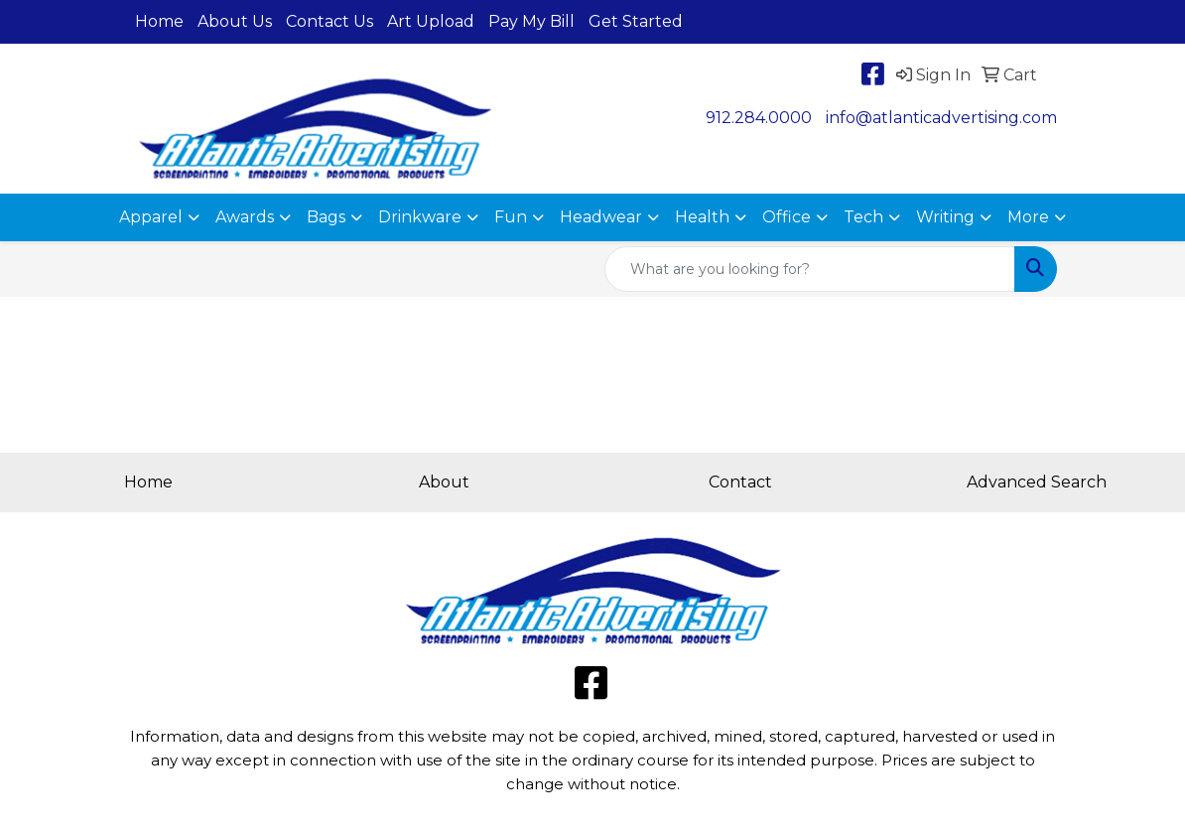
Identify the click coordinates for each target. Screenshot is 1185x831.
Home (159, 21)
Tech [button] (863, 217)
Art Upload (430, 21)
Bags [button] (326, 217)
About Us (235, 21)
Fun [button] (510, 217)
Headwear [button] (601, 217)
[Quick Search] (809, 269)
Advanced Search (1037, 482)
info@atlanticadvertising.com (941, 117)
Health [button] (702, 217)
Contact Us (329, 21)
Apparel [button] (151, 217)
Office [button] (786, 217)
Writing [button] (945, 217)
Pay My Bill (531, 21)
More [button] (1028, 217)
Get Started (636, 21)
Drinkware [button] (419, 217)
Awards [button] (244, 217)
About (444, 482)
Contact (740, 482)
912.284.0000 (759, 117)
